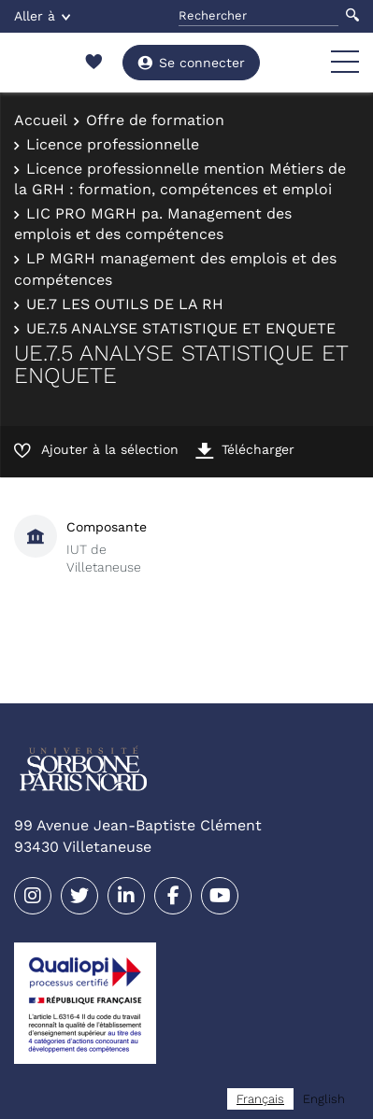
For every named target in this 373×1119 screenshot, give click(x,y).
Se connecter (191, 62)
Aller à (42, 15)
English (324, 1099)
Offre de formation (155, 120)
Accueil (40, 120)
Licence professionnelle (112, 144)
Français (260, 1099)
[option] (324, 1099)
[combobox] (260, 1099)
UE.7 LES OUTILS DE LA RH (124, 304)
